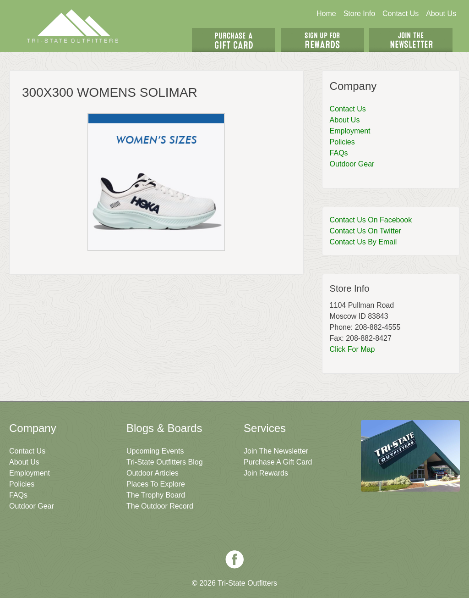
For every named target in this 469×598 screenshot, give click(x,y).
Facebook (234, 559)
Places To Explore (155, 484)
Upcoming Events (155, 451)
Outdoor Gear (352, 164)
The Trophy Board (155, 495)
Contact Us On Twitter (365, 231)
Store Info (359, 13)
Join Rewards (266, 473)
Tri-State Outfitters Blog (164, 462)
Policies (342, 142)
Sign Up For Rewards (322, 40)
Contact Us (400, 13)
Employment (350, 131)
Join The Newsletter (411, 40)
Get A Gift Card (233, 40)
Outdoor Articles (152, 473)
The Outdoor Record (159, 506)
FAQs (339, 153)
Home (326, 13)
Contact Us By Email (363, 242)
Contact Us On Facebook (371, 220)
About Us (441, 13)
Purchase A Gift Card (278, 462)
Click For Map (352, 349)
